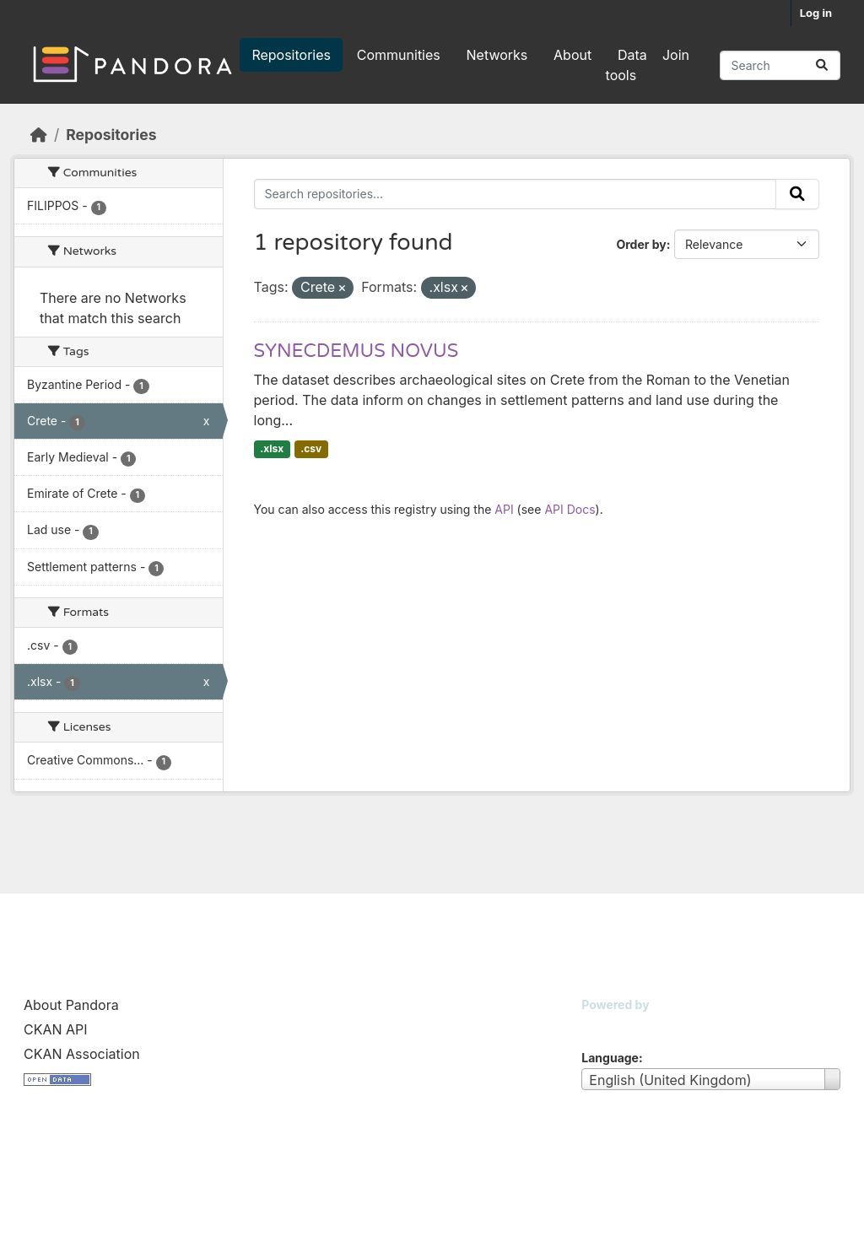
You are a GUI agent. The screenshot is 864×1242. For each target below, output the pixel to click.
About (572, 54)
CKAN (610, 1025)
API (503, 509)
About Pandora (71, 1004)
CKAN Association (82, 1053)
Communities (398, 54)
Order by (641, 244)
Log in (816, 12)
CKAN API (56, 1029)
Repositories (291, 54)
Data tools (626, 65)
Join (675, 54)
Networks (497, 54)
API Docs (569, 509)
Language (610, 1057)
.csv (310, 448)
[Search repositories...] (780, 65)
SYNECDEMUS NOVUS (356, 351)
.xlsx (272, 448)
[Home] (38, 134)
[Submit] (822, 65)
